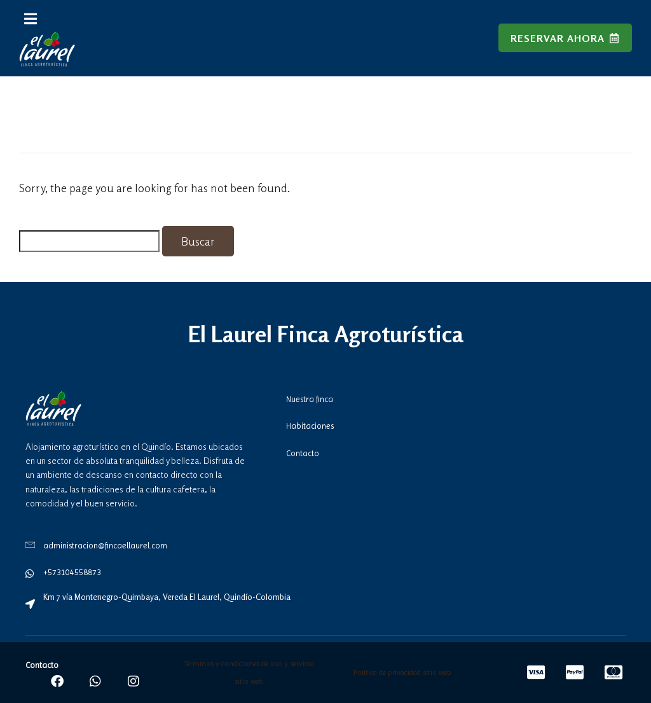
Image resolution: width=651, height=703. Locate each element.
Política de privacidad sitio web (402, 672)
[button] (30, 18)
